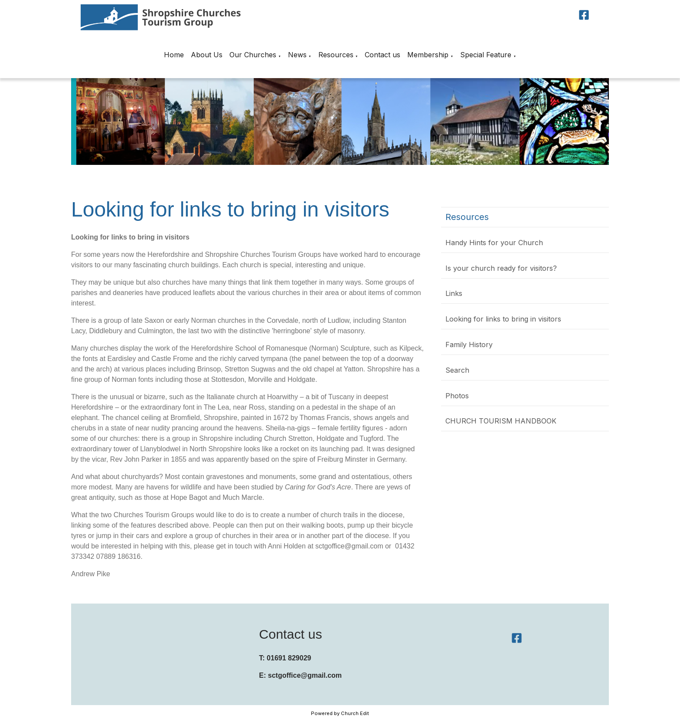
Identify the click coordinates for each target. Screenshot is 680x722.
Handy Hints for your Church (494, 242)
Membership (427, 54)
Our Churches (252, 54)
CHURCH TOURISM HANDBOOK (500, 421)
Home (174, 54)
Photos (457, 395)
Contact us (382, 54)
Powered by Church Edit (340, 713)
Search (457, 370)
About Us (206, 54)
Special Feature (485, 54)
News (297, 54)
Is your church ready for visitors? (501, 268)
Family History (469, 344)
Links (453, 293)
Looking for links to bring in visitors (503, 319)
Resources (335, 54)
